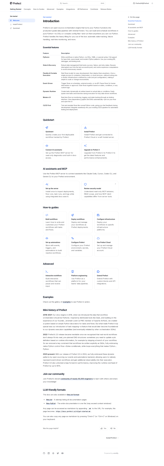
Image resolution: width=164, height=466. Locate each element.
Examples (60, 10)
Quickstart (131, 24)
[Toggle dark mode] (152, 3)
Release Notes (106, 10)
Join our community (134, 44)
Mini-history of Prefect (135, 41)
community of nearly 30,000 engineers (77, 379)
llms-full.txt (51, 403)
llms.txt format (73, 395)
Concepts (27, 10)
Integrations (70, 10)
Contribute (94, 10)
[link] (61, 132)
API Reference (83, 10)
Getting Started (15, 10)
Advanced (50, 10)
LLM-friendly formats (135, 47)
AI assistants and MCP (135, 27)
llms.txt (49, 400)
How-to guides (133, 31)
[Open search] (82, 3)
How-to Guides (38, 10)
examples (67, 302)
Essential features (134, 21)
